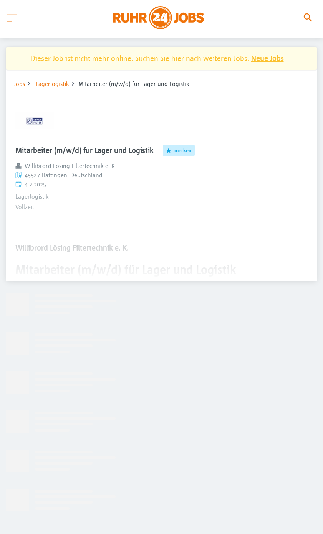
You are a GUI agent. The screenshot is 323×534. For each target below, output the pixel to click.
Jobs (19, 83)
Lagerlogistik (52, 83)
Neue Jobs (267, 58)
